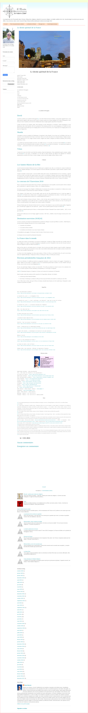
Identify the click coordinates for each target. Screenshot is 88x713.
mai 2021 (19, 616)
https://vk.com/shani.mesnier (26, 387)
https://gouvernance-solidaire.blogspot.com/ (43, 377)
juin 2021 (19, 614)
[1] (38, 118)
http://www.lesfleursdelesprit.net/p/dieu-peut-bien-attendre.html (45, 419)
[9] (22, 210)
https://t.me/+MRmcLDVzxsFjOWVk (33, 380)
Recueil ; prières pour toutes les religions (33, 494)
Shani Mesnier (27, 685)
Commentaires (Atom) (47, 490)
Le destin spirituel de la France (31, 529)
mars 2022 (19, 605)
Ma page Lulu (42, 24)
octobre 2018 (20, 660)
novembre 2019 (20, 646)
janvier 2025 (20, 573)
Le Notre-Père (27, 551)
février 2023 (20, 591)
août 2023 (19, 580)
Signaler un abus (22, 708)
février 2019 (20, 651)
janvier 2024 (20, 575)
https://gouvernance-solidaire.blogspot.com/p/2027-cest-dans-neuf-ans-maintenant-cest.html (47, 422)
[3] (45, 144)
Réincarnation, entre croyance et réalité (33, 521)
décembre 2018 (20, 655)
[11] (38, 244)
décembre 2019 (20, 644)
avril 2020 (19, 635)
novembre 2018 (20, 657)
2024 (25, 501)
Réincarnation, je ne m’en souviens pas (33, 544)
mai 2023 (19, 587)
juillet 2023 (19, 582)
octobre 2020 (20, 625)
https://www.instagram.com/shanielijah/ (32, 383)
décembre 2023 (20, 577)
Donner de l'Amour (28, 536)
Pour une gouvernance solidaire (17, 24)
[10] (40, 218)
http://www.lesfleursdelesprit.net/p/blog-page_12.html (25, 421)
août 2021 (19, 609)
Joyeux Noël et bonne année (23, 509)
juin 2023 (19, 584)
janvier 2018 (20, 676)
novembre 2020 (20, 623)
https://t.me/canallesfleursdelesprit (34, 378)
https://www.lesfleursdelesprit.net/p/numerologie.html (41, 375)
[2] (64, 142)
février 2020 (20, 639)
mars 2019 (19, 648)
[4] (49, 145)
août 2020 (19, 630)
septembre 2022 (21, 600)
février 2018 (20, 673)
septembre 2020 (21, 628)
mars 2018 (19, 671)
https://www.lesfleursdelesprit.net (37, 374)
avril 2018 (19, 669)
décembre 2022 (20, 593)
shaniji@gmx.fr (40, 388)
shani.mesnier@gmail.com (28, 390)
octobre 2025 (20, 571)
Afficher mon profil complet (23, 703)
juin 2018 (19, 664)
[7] (21, 194)
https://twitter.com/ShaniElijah (29, 384)
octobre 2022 (20, 598)
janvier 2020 (20, 641)
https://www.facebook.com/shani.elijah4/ (31, 381)
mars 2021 (19, 621)
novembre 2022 (20, 596)
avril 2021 (19, 619)
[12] (39, 264)
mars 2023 (19, 589)
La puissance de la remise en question (33, 514)
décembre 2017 (20, 678)
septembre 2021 (21, 607)
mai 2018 (19, 667)
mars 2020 (19, 637)
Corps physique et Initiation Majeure (32, 559)
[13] (20, 271)
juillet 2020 (19, 632)
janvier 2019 (20, 653)
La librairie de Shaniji (31, 24)
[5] (23, 153)
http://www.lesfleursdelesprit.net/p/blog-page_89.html (54, 421)
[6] (21, 170)
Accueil (5, 24)
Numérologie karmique (52, 24)
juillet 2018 (19, 662)
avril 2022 (19, 602)
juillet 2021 (19, 612)
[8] (63, 206)
